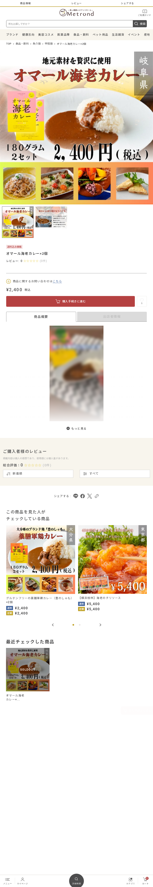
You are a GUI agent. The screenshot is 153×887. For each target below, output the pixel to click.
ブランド (12, 34)
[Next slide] (100, 624)
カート (145, 881)
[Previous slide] (53, 624)
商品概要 (41, 317)
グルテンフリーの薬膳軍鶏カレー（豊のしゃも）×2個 (40, 600)
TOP (9, 43)
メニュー (7, 881)
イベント (134, 34)
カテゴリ (130, 881)
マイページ (22, 881)
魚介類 (37, 43)
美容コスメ (46, 34)
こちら (57, 281)
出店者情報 (112, 316)
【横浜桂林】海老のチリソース (99, 598)
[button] (73, 625)
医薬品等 (63, 34)
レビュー (76, 3)
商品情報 (25, 3)
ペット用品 (100, 34)
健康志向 (28, 34)
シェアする (127, 3)
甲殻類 (49, 43)
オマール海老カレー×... (15, 697)
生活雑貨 (118, 34)
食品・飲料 (81, 34)
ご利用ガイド (144, 12)
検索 (140, 23)
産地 (147, 34)
